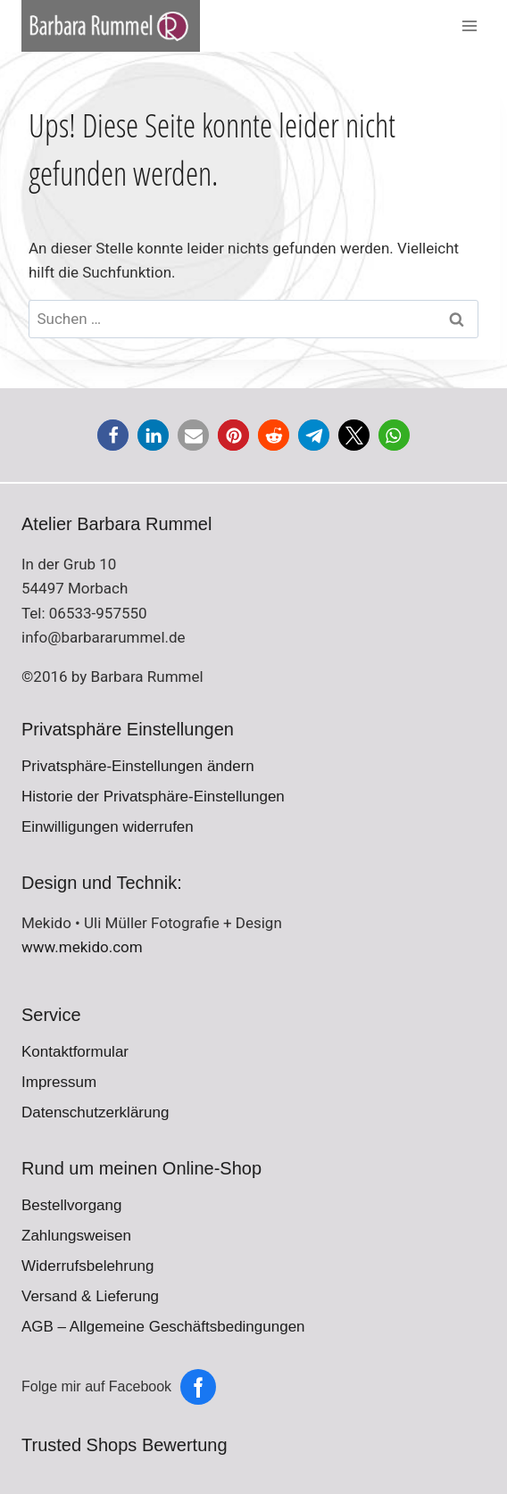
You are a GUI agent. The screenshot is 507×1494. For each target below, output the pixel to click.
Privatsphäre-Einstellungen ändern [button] (137, 766)
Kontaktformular (75, 1051)
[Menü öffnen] (469, 26)
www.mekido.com (82, 947)
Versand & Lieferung (90, 1296)
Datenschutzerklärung (95, 1112)
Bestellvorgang (71, 1205)
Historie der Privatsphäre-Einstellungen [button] (153, 796)
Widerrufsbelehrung (87, 1265)
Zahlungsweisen (76, 1235)
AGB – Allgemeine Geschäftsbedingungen (163, 1326)
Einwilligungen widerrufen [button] (107, 826)
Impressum (58, 1082)
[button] (113, 435)
